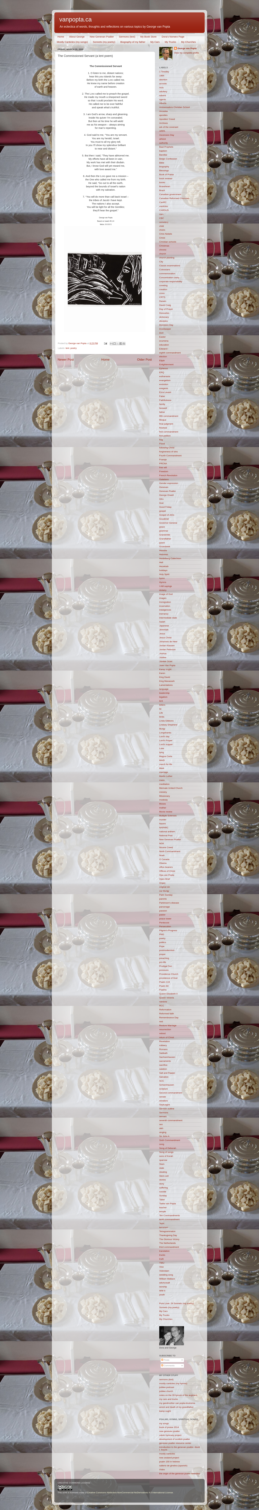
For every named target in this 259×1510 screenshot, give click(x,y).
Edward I (163, 349)
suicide (162, 1191)
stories (162, 1180)
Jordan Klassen (167, 645)
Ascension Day (166, 135)
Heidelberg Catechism (170, 558)
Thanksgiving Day (168, 1235)
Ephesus (163, 368)
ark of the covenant (168, 127)
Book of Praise (166, 174)
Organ (162, 883)
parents (163, 899)
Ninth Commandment (169, 851)
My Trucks (170, 42)
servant (162, 1116)
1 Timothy (164, 71)
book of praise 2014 (169, 1427)
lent (67, 348)
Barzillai (163, 155)
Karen (162, 673)
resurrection (165, 1029)
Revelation (164, 1041)
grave (162, 542)
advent (162, 95)
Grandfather (165, 539)
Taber (162, 1199)
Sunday (163, 1195)
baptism (163, 151)
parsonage (164, 907)
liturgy (162, 728)
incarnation (164, 606)
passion (163, 911)
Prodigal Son (165, 966)
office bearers (166, 867)
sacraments (165, 1061)
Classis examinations (169, 265)
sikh (161, 1128)
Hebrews (163, 554)
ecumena (163, 341)
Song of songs (166, 1152)
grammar (163, 531)
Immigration (165, 602)
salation (163, 1069)
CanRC (162, 202)
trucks (162, 1255)
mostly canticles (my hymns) (173, 1383)
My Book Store (148, 36)
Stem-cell (163, 1176)
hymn (162, 578)
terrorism (163, 1227)
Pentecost (164, 922)
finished (163, 428)
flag (161, 439)
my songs (164, 1423)
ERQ (161, 372)
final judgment (166, 424)
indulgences (165, 610)
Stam (162, 1164)
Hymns (162, 582)
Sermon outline (166, 1108)
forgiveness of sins (168, 451)
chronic (162, 249)
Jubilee (162, 657)
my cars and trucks (168, 1399)
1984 (161, 75)
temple (162, 1211)
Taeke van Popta (167, 1203)
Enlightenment (166, 364)
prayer (162, 954)
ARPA (162, 131)
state (161, 1168)
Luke (161, 748)
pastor (162, 914)
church (162, 253)
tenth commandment (169, 1219)
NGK (161, 843)
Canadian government (170, 194)
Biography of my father (132, 42)
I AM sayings (165, 586)
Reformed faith (166, 1013)
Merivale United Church (171, 788)
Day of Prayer (166, 309)
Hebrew (163, 550)
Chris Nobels (165, 234)
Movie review (165, 811)
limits (161, 717)
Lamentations (166, 685)
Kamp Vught (165, 669)
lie (160, 709)
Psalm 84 (163, 986)
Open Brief (164, 879)
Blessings (164, 170)
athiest (162, 139)
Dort (161, 333)
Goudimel (164, 519)
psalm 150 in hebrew (169, 1461)
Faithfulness (165, 400)
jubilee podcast (166, 1387)
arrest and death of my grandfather (176, 1407)
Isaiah (162, 622)
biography (164, 166)
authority (163, 143)
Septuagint (164, 1104)
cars (161, 214)
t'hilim (162, 1469)
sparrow (163, 1160)
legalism (163, 697)
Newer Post (66, 359)
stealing (163, 1172)
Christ (162, 238)
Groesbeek (164, 546)
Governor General (168, 523)
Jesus (162, 633)
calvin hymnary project (170, 1435)
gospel (162, 511)
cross (162, 293)
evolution (163, 384)
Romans (163, 1049)
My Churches (188, 42)
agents (162, 99)
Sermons (163, 1112)
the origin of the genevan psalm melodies (179, 1473)
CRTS (162, 297)
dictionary (164, 317)
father (162, 412)
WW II (162, 1290)
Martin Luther (165, 776)
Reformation (165, 1009)
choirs (162, 230)
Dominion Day (166, 325)
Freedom (163, 471)
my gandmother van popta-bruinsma (177, 1403)
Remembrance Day (168, 1017)
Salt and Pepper (167, 1073)
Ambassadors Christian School (174, 107)
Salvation (163, 1077)
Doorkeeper (165, 329)
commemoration (167, 273)
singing (162, 1132)
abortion (163, 79)
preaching (164, 958)
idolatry (162, 590)
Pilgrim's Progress (168, 930)
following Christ (166, 447)
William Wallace (167, 1279)
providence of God (168, 978)
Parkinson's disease (169, 903)
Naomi (162, 823)
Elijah (162, 360)
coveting (163, 285)
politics (162, 942)
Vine (161, 1267)
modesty (163, 800)
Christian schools (167, 242)
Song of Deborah (167, 1148)
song (161, 1144)
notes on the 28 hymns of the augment (178, 1395)
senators (163, 1100)
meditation (164, 784)
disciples (163, 321)
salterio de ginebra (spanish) (173, 1465)
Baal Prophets (166, 147)
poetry (74, 348)
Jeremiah (163, 629)
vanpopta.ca (75, 19)
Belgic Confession (168, 159)
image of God (166, 594)
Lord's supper (166, 744)
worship (163, 1286)
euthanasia (164, 376)
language (163, 689)
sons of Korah (166, 1156)
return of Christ (166, 1037)
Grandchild (164, 535)
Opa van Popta (166, 875)
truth (161, 1259)
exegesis (163, 388)
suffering (163, 1187)
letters (162, 705)
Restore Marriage (167, 1025)
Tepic (162, 1223)
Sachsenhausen (167, 1057)
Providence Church (168, 974)
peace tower (165, 918)
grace (162, 527)
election (163, 356)
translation (164, 1251)
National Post (165, 835)
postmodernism (166, 950)
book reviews (165, 178)
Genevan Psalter (167, 491)
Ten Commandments (169, 1215)
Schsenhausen (166, 1085)
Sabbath (163, 1053)
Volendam (164, 1271)
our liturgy (164, 891)
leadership (164, 693)
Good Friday (165, 507)
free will (163, 467)
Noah (162, 855)
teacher (163, 1207)
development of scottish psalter (174, 1439)
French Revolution (168, 475)
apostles (163, 115)
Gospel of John (166, 515)
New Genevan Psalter (102, 36)
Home (60, 36)
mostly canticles (167, 1453)
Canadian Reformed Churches (174, 198)
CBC (161, 218)
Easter (162, 337)
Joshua (162, 653)
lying (161, 752)
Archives (163, 123)
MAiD (162, 760)
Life (161, 713)
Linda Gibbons (166, 721)
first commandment (168, 432)
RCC (161, 1005)
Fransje (163, 459)
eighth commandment (170, 353)
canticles (163, 206)
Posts (165, 1360)
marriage (163, 772)
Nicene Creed (166, 847)
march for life (165, 764)
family (162, 404)
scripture (163, 1089)
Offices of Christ (167, 871)
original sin (164, 887)
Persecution (165, 926)
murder (162, 819)
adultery (163, 91)
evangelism (164, 380)
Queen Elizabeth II (168, 994)
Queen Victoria (166, 997)
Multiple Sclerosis (168, 815)
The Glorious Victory (169, 1239)
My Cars (155, 42)
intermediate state (168, 618)
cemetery (163, 222)
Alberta (162, 103)
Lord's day (164, 736)
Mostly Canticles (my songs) (72, 42)
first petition (165, 435)
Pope (162, 946)
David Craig (165, 305)
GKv (161, 499)
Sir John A (164, 1136)
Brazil (162, 190)
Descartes (164, 313)
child (161, 226)
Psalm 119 (164, 982)
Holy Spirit (164, 574)
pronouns (163, 970)
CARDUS (164, 210)
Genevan (163, 487)
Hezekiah (163, 566)
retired (162, 1033)
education (164, 345)
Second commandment (170, 1093)
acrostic (163, 83)
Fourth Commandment (170, 455)
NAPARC (163, 827)
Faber (162, 396)
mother (162, 808)
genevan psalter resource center (175, 1443)
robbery (163, 1045)
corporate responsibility (170, 281)
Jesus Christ (165, 637)
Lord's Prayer (165, 740)
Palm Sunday (165, 895)
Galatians (164, 479)
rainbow (163, 1001)
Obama (162, 863)
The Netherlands (167, 1243)
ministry (163, 792)
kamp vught (165, 1411)
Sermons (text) (127, 36)
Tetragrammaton (167, 1231)
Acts (161, 87)
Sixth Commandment (169, 1140)
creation (163, 289)
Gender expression (168, 483)
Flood (162, 443)
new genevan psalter (169, 1431)
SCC (161, 1081)
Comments (168, 1365)
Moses (162, 804)
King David (164, 677)
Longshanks (165, 732)
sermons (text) (166, 1379)
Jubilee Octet (165, 661)
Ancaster (163, 111)
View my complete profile (186, 53)
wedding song (166, 1275)
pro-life (162, 962)
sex (161, 1124)
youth (162, 1294)
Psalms (162, 990)
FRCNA (163, 463)
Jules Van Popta (167, 665)
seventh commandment (170, 1120)
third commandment (169, 1247)
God (161, 503)
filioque (162, 420)
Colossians (164, 269)
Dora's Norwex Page (173, 36)
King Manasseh (167, 681)
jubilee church (166, 1391)
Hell (161, 562)
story (161, 1183)
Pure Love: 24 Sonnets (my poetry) (176, 1303)
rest (161, 1021)
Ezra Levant (165, 392)
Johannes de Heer (168, 641)
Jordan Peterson (167, 649)
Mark (161, 768)
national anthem (167, 831)
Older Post (144, 359)
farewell (163, 408)
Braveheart (164, 186)
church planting (166, 257)
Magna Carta (165, 756)
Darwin (162, 301)
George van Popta (187, 48)
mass (162, 780)
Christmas (164, 246)
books (162, 182)
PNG (161, 934)
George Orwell (166, 495)
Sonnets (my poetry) (104, 42)
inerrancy (163, 614)
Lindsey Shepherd (168, 725)
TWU (161, 1263)
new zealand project (169, 1457)
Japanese (164, 625)
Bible (161, 163)
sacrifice (163, 1065)
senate (162, 1097)
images (162, 598)
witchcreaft (164, 1283)
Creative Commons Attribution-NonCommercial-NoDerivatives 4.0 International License (130, 1492)
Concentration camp (169, 277)
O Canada (164, 859)
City (161, 261)
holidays (163, 570)
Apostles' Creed (167, 119)
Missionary (164, 796)
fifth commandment (168, 416)
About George (77, 36)
